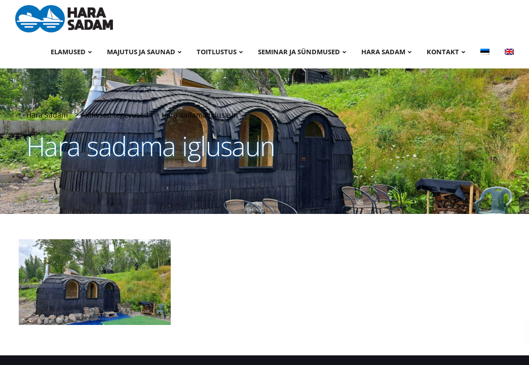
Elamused (68, 51)
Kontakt (443, 51)
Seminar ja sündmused (299, 51)
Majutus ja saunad (141, 51)
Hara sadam (383, 51)
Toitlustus (217, 51)
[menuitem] (485, 51)
